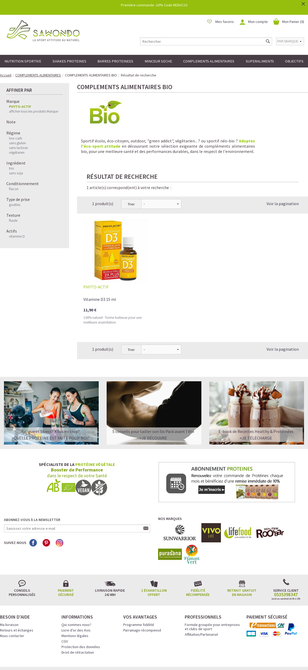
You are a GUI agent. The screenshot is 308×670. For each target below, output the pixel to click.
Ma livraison (9, 590)
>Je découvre (153, 403)
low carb (15, 138)
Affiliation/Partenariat (201, 599)
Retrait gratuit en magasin (242, 558)
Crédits (172, 658)
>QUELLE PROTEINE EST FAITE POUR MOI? (50, 403)
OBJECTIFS (294, 61)
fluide (13, 220)
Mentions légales (74, 601)
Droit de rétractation (77, 617)
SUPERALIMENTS (260, 61)
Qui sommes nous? (76, 590)
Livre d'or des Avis (76, 595)
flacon (13, 188)
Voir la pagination (283, 169)
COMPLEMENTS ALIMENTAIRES (208, 61)
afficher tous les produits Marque (33, 111)
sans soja (16, 173)
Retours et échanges (16, 595)
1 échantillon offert (154, 558)
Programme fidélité (138, 590)
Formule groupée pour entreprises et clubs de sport (212, 592)
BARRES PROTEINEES (115, 61)
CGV (64, 606)
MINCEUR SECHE (158, 61)
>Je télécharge (256, 403)
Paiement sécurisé (66, 558)
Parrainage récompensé (142, 595)
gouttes (14, 204)
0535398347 (286, 560)
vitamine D (17, 236)
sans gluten (17, 143)
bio (11, 168)
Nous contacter (12, 601)
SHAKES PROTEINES (69, 61)
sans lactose (18, 147)
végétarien (17, 152)
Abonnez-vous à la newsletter (32, 485)
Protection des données (80, 612)
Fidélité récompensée (198, 558)
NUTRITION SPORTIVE (22, 61)
